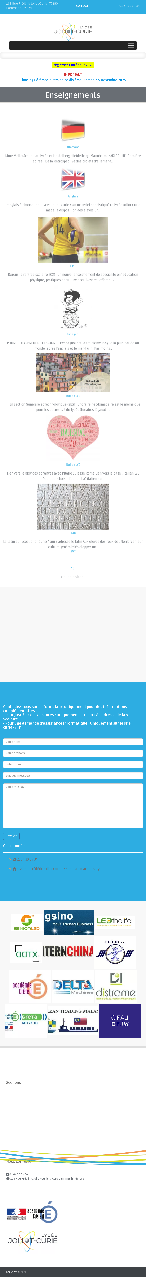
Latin (73, 542)
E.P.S (73, 275)
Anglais (73, 203)
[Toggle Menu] (131, 45)
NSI (73, 570)
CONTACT (82, 6)
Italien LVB (73, 404)
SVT (73, 554)
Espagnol (73, 343)
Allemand (73, 154)
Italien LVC (73, 474)
